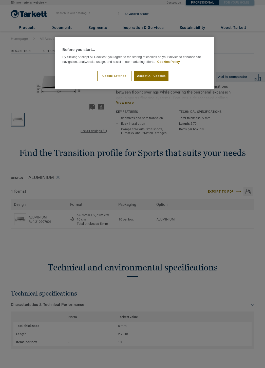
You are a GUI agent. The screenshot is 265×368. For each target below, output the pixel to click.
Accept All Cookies (151, 75)
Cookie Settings (114, 75)
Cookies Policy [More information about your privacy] (168, 62)
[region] (134, 63)
